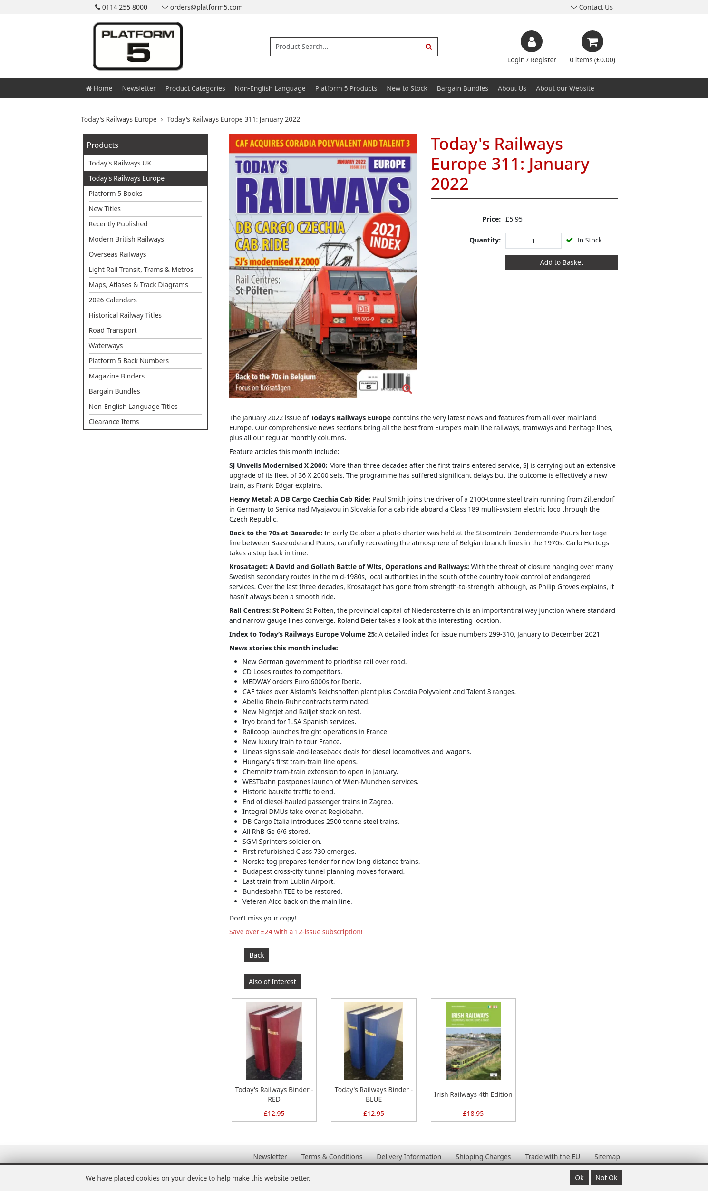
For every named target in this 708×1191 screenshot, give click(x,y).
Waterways (106, 345)
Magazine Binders (117, 375)
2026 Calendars (113, 299)
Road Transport (113, 330)
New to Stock (407, 88)
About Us (512, 88)
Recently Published (118, 223)
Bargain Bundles (462, 88)
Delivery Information (409, 1156)
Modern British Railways (126, 238)
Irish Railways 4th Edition (473, 1094)
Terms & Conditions (332, 1156)
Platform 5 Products (346, 88)
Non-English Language (270, 88)
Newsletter (138, 88)
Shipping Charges (483, 1156)
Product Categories (195, 88)
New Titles (105, 208)
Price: (492, 218)
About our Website (565, 88)
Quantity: (485, 239)
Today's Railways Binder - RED (274, 1094)
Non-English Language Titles (133, 406)
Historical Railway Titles (125, 315)
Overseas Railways (117, 254)
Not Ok (606, 1177)
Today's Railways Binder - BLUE (374, 1094)
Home (99, 88)
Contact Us (592, 6)
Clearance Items (114, 421)
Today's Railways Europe (127, 178)
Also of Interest (272, 981)
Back (257, 954)
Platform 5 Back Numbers (129, 360)
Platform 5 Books (116, 193)
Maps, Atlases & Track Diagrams (138, 284)
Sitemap (607, 1156)
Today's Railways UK (120, 162)
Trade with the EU (552, 1156)
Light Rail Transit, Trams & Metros (141, 269)
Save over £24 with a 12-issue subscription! (296, 931)
